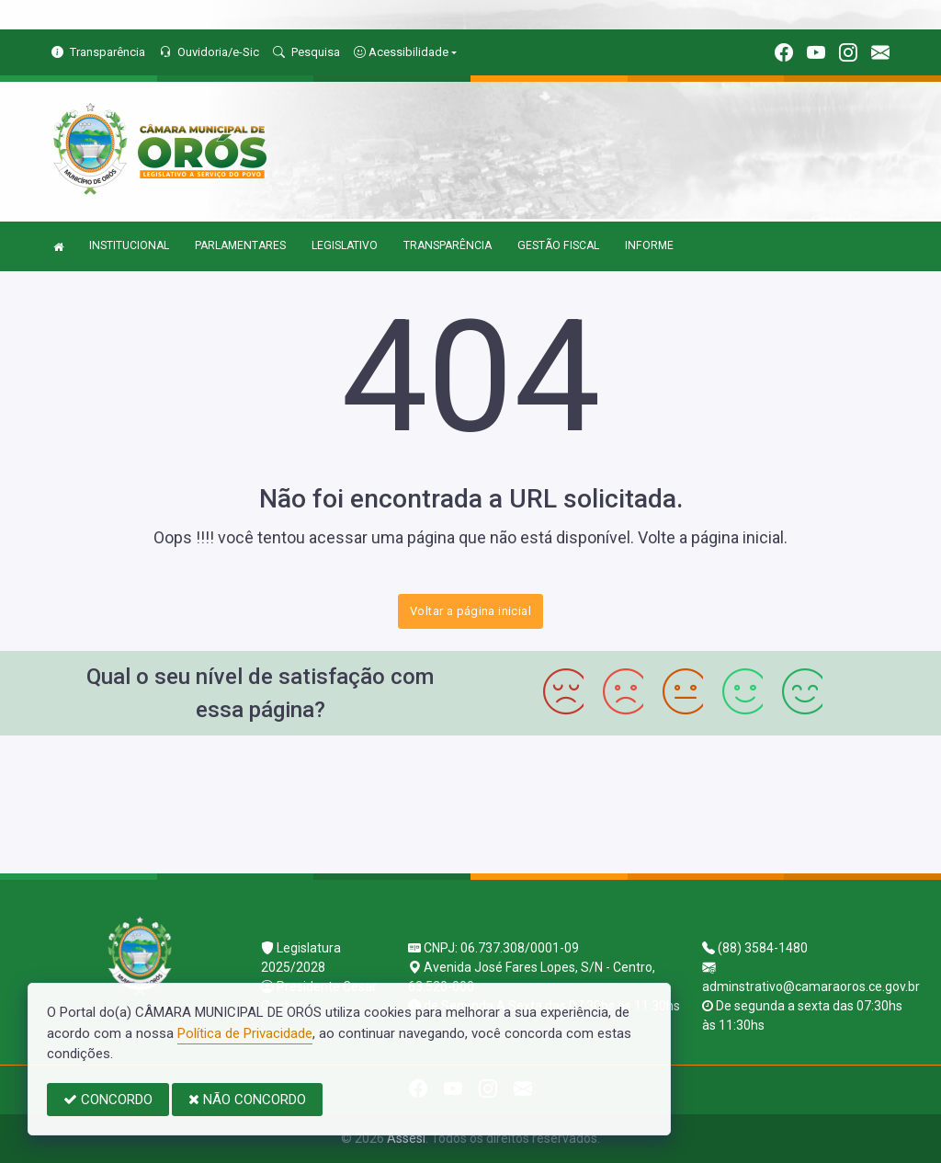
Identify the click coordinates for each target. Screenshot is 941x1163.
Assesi (406, 1138)
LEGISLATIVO (345, 245)
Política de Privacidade (244, 1033)
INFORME (649, 245)
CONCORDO (108, 1099)
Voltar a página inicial (470, 611)
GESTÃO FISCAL (558, 245)
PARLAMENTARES (240, 245)
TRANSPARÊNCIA (447, 245)
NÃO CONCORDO (247, 1099)
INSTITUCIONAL (129, 245)
